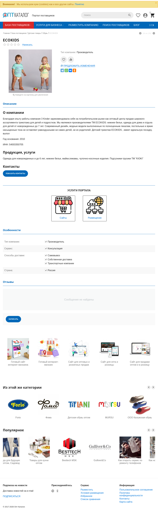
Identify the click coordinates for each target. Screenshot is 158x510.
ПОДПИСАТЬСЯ (11, 496)
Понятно (79, 4)
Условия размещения (92, 493)
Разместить (87, 489)
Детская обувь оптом (79, 417)
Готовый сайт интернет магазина (18, 363)
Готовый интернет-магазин (48, 363)
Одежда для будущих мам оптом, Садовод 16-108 (18, 462)
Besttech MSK (79, 460)
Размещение (94, 207)
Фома (48, 417)
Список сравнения (90, 499)
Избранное (86, 496)
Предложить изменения (79, 66)
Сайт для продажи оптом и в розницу (140, 363)
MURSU (109, 417)
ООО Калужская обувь (140, 417)
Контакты (124, 498)
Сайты (63, 207)
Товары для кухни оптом (48, 461)
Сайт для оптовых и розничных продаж (79, 363)
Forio (18, 417)
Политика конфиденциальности (131, 494)
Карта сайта (126, 502)
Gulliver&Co (109, 460)
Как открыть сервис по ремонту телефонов (140, 461)
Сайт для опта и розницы (109, 363)
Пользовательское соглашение (136, 489)
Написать (27, 45)
